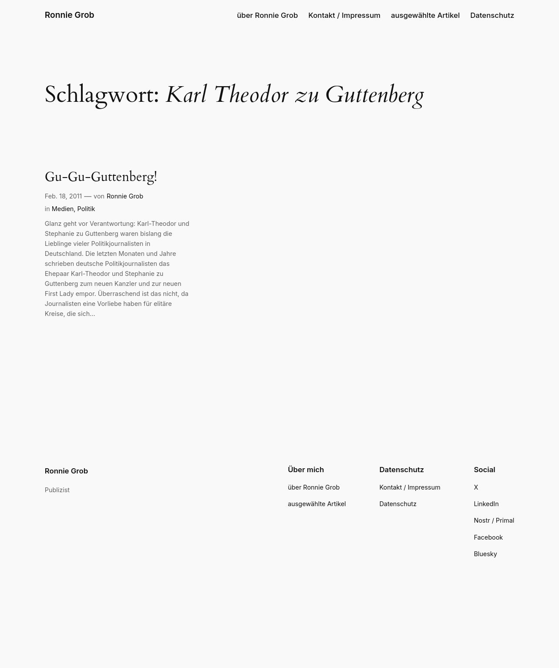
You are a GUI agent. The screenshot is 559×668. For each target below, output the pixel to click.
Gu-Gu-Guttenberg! (101, 177)
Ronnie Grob (69, 15)
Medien (63, 208)
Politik (86, 208)
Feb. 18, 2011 (63, 196)
